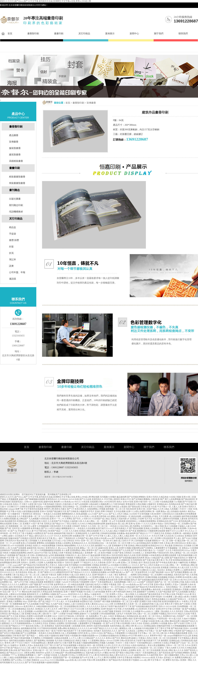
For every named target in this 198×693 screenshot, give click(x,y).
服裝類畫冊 (15, 148)
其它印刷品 (84, 33)
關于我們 (158, 33)
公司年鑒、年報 (17, 272)
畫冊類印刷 (33, 33)
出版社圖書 (15, 199)
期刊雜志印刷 (16, 205)
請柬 (11, 266)
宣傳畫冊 (91, 103)
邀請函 (12, 279)
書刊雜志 (14, 190)
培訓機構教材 (16, 211)
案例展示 (110, 33)
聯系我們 (183, 33)
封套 (11, 246)
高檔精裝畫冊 (16, 161)
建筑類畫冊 (15, 154)
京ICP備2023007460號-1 (62, 477)
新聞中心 (134, 33)
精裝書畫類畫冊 (17, 176)
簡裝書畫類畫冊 (17, 183)
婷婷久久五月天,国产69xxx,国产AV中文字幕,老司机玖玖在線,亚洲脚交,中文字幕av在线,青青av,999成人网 (45, 1)
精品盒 (12, 227)
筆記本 (12, 259)
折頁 (11, 253)
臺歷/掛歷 (14, 240)
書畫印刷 (58, 33)
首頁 (10, 33)
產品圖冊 (13, 135)
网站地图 (95, 497)
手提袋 (12, 234)
